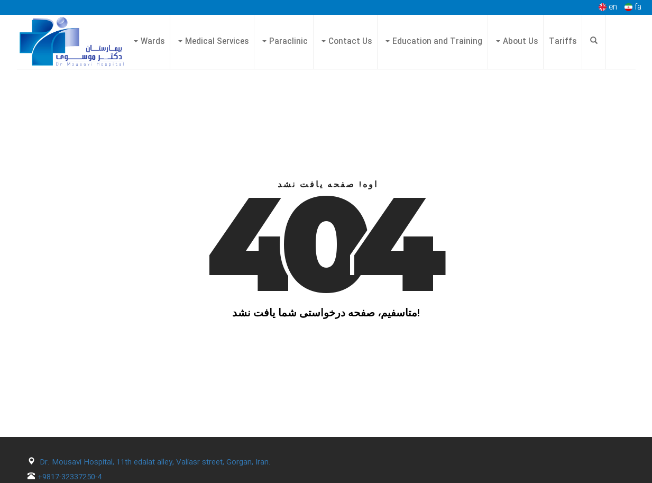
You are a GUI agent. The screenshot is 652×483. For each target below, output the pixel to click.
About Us (517, 41)
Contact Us (347, 41)
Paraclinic (285, 41)
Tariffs (562, 41)
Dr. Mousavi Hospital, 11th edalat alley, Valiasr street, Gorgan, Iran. (155, 462)
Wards (149, 41)
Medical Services (213, 41)
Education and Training (433, 41)
